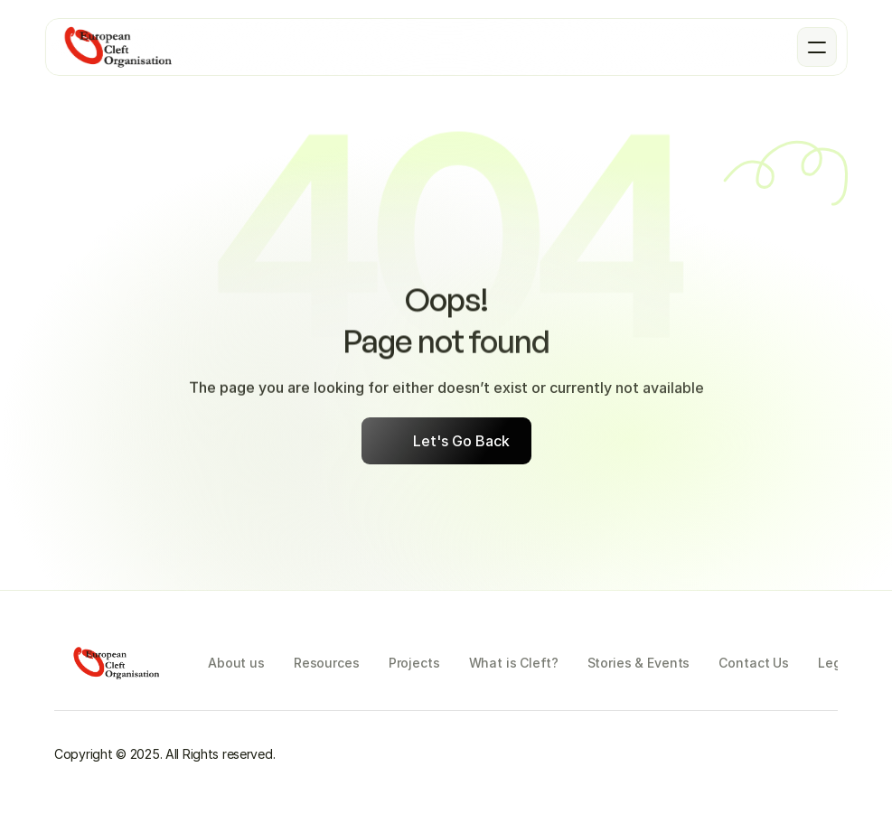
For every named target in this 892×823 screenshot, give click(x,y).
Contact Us (753, 662)
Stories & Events (638, 662)
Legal (835, 662)
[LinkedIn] (823, 754)
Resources (327, 662)
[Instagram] (542, 754)
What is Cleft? (514, 662)
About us (236, 662)
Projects (414, 662)
